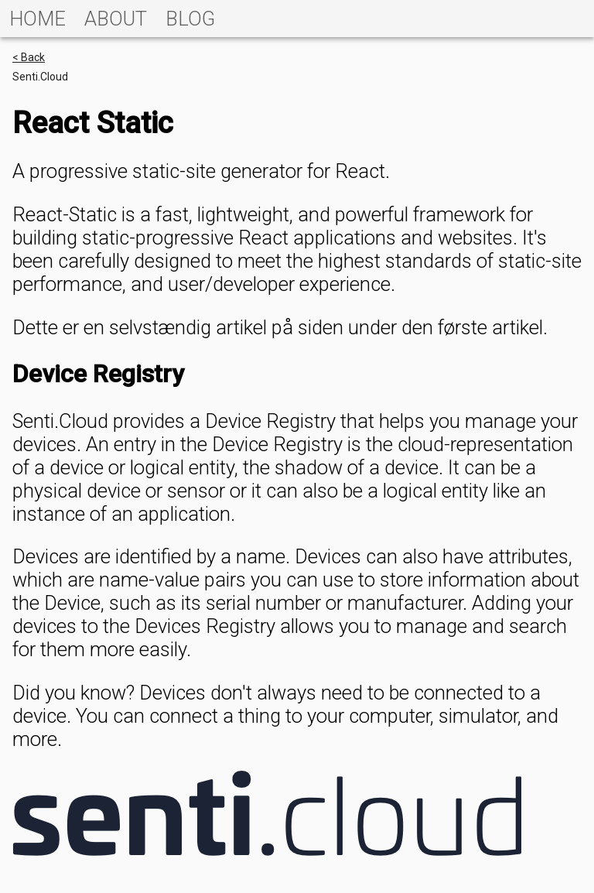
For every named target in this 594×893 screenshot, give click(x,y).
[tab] (37, 18)
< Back (28, 57)
